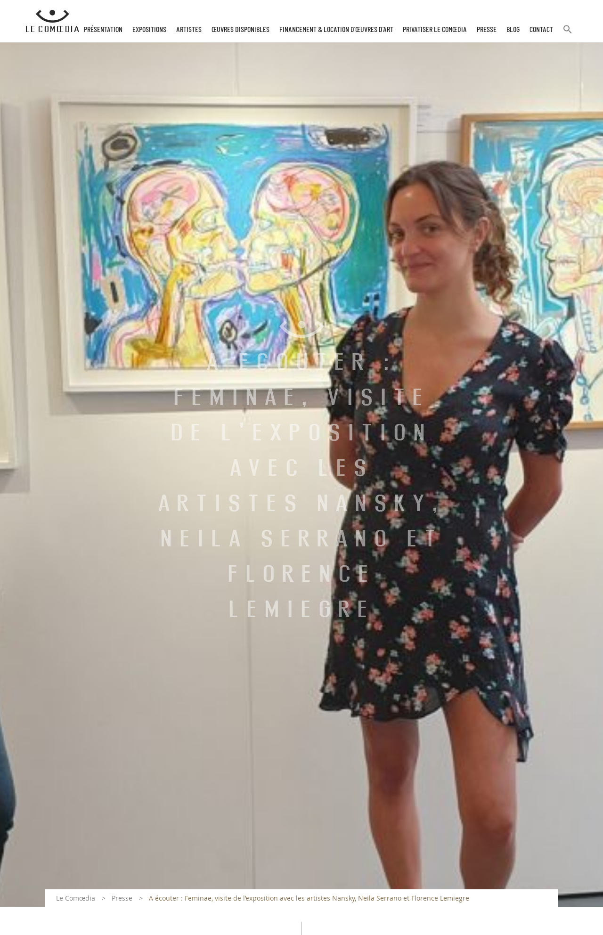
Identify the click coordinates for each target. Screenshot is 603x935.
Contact (541, 29)
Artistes (189, 29)
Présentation (103, 29)
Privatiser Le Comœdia (435, 29)
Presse (487, 29)
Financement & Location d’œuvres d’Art (336, 29)
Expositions (149, 29)
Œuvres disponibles (240, 29)
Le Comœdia (75, 898)
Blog (513, 29)
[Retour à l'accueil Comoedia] (52, 21)
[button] (567, 33)
